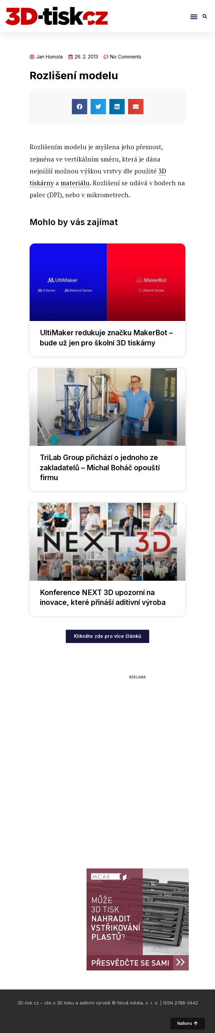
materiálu (75, 183)
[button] (193, 16)
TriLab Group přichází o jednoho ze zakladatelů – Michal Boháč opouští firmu (100, 467)
